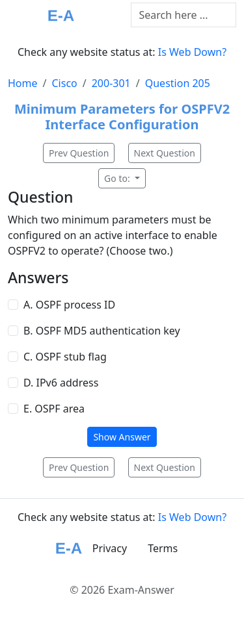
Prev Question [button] (79, 153)
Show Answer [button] (121, 437)
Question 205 (177, 83)
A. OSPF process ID (69, 305)
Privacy (109, 548)
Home (23, 83)
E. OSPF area (54, 408)
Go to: (118, 178)
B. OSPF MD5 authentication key (101, 330)
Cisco (64, 83)
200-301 (111, 83)
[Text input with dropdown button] (184, 15)
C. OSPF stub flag (65, 356)
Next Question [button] (164, 153)
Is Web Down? (192, 52)
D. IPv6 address (60, 382)
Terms (163, 548)
